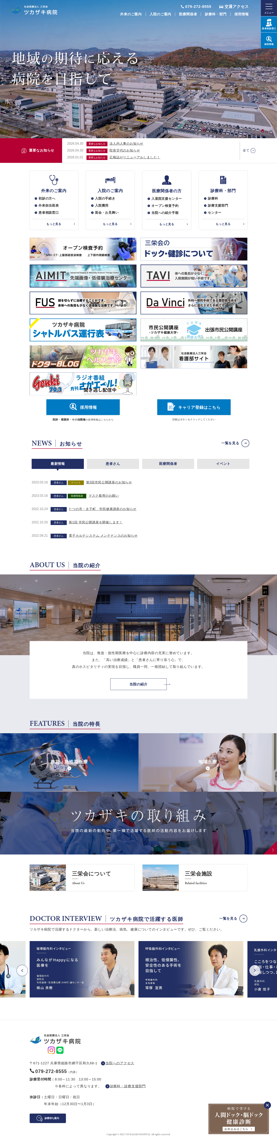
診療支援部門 (218, 205)
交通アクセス (237, 6)
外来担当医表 (49, 205)
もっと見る (53, 224)
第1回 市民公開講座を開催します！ (96, 522)
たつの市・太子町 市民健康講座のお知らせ (102, 509)
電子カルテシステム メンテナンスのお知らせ (103, 535)
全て (246, 150)
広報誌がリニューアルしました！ (134, 157)
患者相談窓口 (49, 212)
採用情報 (241, 14)
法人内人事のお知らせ (126, 143)
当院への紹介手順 (164, 212)
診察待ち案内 (52, 1118)
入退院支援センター (166, 198)
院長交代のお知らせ (124, 150)
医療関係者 (188, 14)
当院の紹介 (138, 684)
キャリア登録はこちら (199, 407)
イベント (223, 464)
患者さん (113, 464)
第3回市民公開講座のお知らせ (109, 482)
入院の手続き (105, 198)
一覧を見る (230, 443)
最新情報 (58, 464)
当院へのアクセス (119, 1063)
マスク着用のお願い (104, 495)
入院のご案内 (160, 14)
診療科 (213, 198)
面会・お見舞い (107, 212)
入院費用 (101, 205)
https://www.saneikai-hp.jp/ (82, 878)
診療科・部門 (215, 14)
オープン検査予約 (164, 205)
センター (214, 212)
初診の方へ (47, 198)
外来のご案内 (131, 14)
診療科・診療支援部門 (128, 1086)
